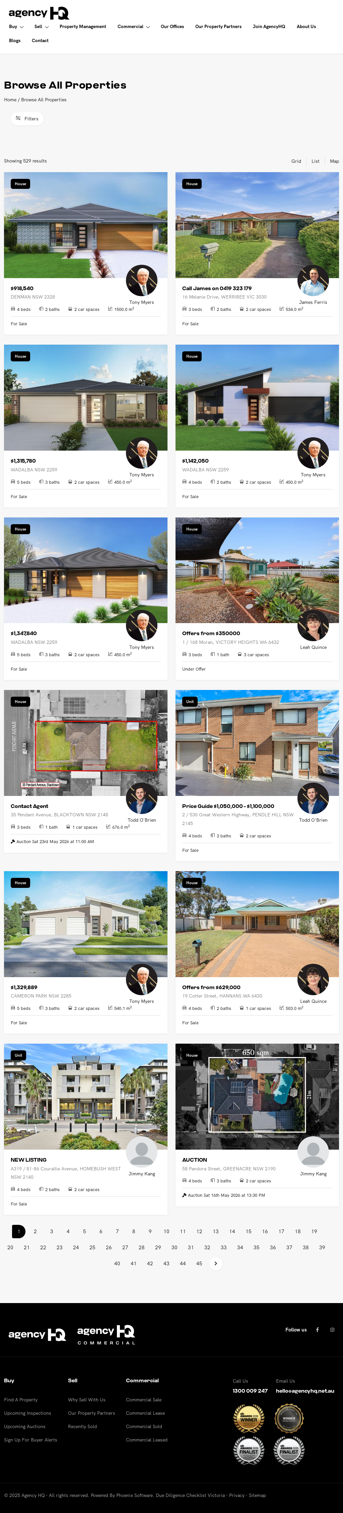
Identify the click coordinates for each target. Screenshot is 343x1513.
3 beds (192, 309)
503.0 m (291, 1008)
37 (289, 1247)
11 (183, 1231)
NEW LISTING (29, 1160)
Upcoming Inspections (27, 1413)
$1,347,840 (24, 633)
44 (183, 1263)
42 (150, 1263)
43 (166, 1263)
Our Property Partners (91, 1413)
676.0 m (118, 827)
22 (43, 1247)
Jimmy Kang (142, 1174)
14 (232, 1231)
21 (27, 1247)
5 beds (20, 482)
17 (281, 1231)
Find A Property (21, 1400)
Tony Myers (141, 302)
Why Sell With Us (87, 1400)
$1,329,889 (24, 987)
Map (334, 161)
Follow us (296, 1329)
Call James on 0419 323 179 (217, 288)
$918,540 (22, 288)
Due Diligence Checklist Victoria (190, 1495)
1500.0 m (121, 309)
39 (322, 1247)
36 (273, 1247)
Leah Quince (313, 647)
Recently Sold (82, 1426)
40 (117, 1263)
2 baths (49, 309)
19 (314, 1231)
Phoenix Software (134, 1495)
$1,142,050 (195, 461)
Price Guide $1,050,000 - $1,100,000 (228, 806)
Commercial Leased (146, 1440)
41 (134, 1263)
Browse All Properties (44, 100)
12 (199, 1231)
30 (175, 1247)
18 (298, 1231)
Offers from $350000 (211, 633)
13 (216, 1231)
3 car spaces (253, 654)
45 (199, 1263)
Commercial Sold (144, 1426)
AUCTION (194, 1160)
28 (142, 1247)
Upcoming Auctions (25, 1426)
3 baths (49, 482)
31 (191, 1247)
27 (125, 1247)
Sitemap (257, 1495)
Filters (27, 119)
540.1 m (120, 1008)
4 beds (20, 309)
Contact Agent (29, 806)
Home (10, 100)
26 (109, 1247)
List (316, 161)
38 (306, 1247)
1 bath (219, 654)
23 (60, 1247)
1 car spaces (81, 827)
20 (10, 1247)
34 (240, 1247)
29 (158, 1247)
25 (92, 1247)
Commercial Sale (143, 1400)
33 (224, 1247)
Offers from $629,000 (211, 987)
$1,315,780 (23, 461)
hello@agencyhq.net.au (305, 1391)
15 (249, 1231)
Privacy (237, 1495)
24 (76, 1247)
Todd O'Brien (142, 820)
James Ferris (313, 302)
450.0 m (120, 482)
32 (207, 1247)
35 (257, 1247)
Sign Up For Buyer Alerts (30, 1440)
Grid (296, 161)
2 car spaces (83, 309)
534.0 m (291, 309)
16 (265, 1231)
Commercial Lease (145, 1413)
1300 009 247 (250, 1391)
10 (166, 1231)
